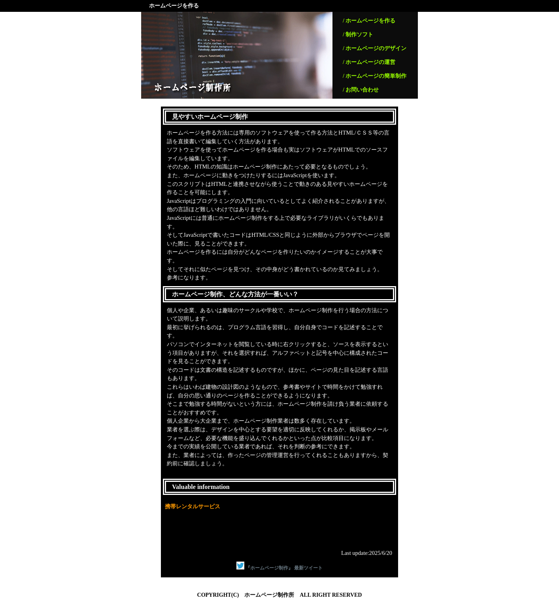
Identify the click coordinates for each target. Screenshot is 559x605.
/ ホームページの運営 (369, 62)
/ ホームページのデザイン (374, 48)
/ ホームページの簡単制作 (374, 76)
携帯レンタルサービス (192, 506)
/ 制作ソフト (358, 34)
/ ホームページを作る (369, 21)
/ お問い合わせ (361, 90)
